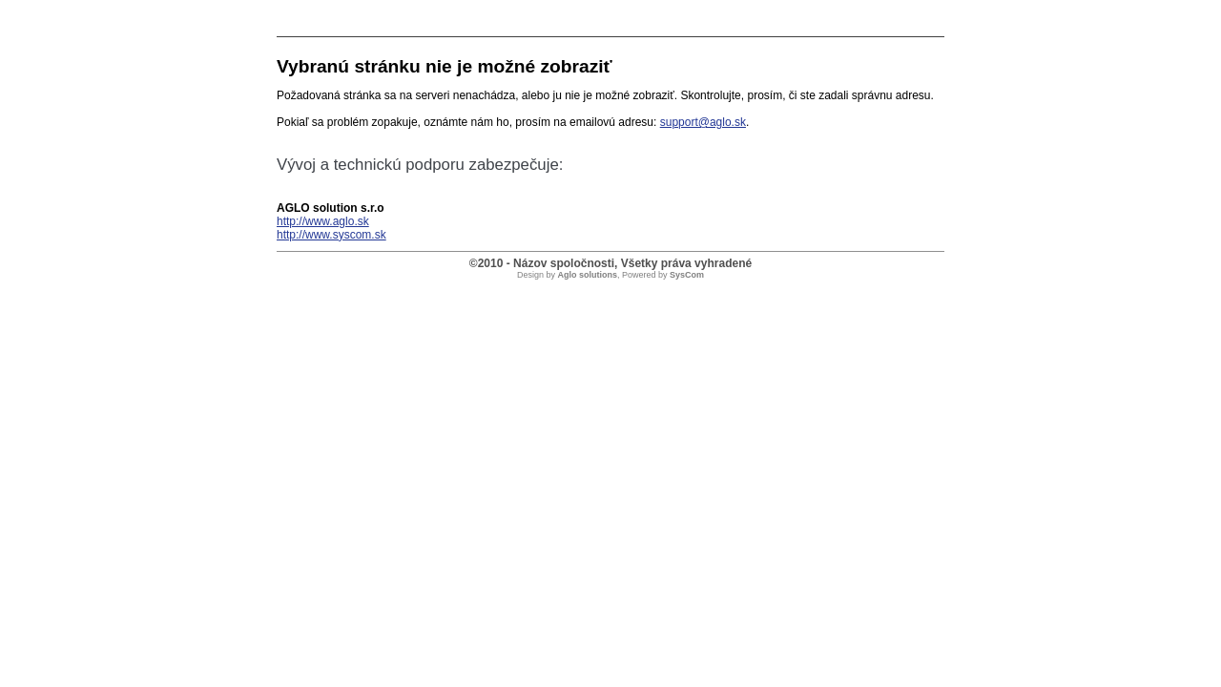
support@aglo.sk (703, 122)
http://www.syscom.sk (331, 234)
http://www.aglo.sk (323, 221)
